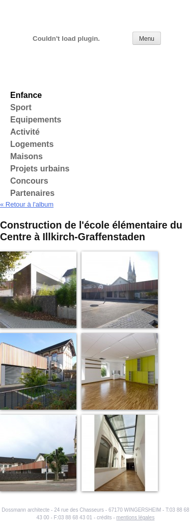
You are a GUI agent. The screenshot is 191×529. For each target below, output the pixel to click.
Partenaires (32, 193)
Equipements (35, 119)
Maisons (26, 156)
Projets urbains (39, 168)
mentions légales (135, 517)
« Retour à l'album (26, 204)
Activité (25, 132)
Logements (31, 144)
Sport (21, 107)
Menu (146, 38)
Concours (29, 181)
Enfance (26, 95)
